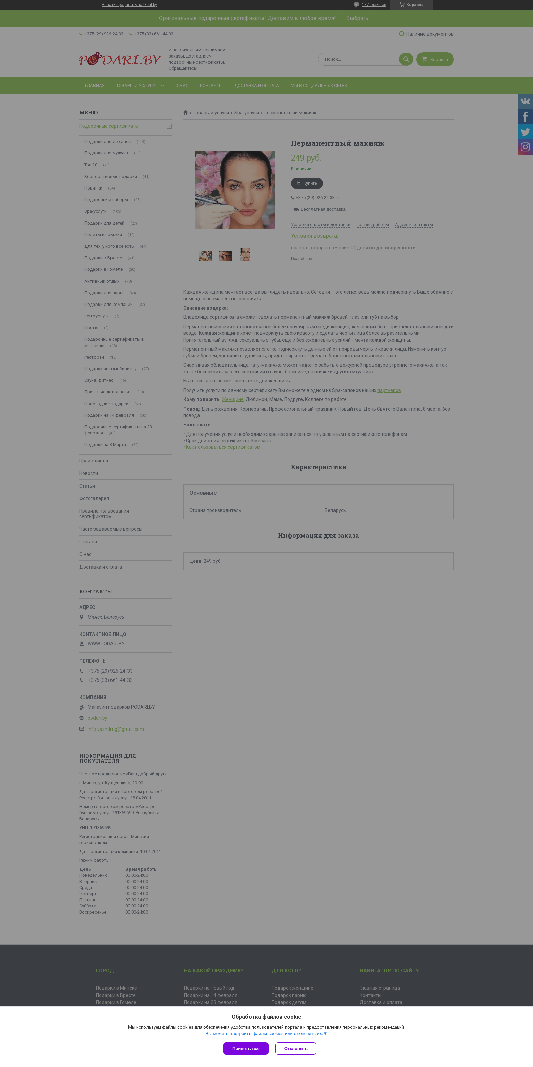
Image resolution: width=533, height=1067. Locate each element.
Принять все (246, 1048)
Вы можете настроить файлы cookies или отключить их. (264, 1033)
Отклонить (296, 1048)
